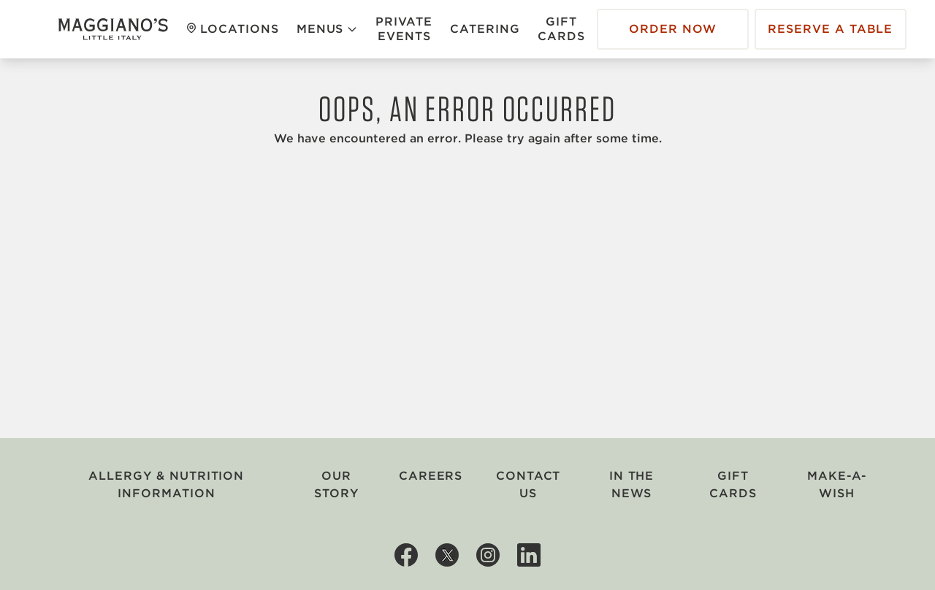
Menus (328, 29)
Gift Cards (561, 29)
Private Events (403, 29)
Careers (431, 476)
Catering (485, 29)
